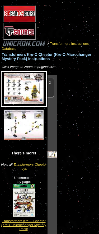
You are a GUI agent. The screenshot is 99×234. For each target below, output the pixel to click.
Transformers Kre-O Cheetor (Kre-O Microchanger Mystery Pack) (23, 225)
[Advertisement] (78, 154)
